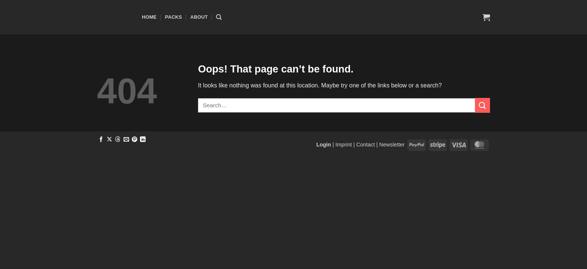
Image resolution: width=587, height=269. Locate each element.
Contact (365, 145)
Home (149, 17)
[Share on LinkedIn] (143, 140)
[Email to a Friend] (126, 140)
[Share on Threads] (118, 140)
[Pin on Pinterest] (134, 140)
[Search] (219, 17)
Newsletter (392, 145)
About (199, 17)
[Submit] (482, 105)
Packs (173, 17)
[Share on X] (109, 140)
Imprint (343, 145)
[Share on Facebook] (101, 140)
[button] (486, 17)
